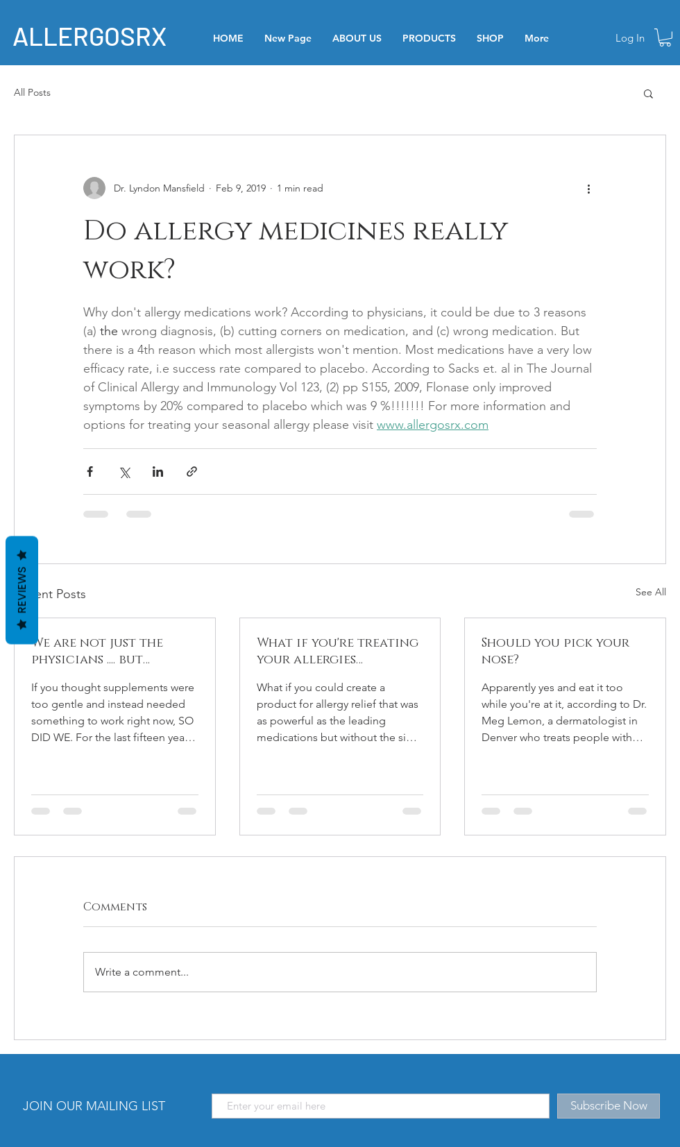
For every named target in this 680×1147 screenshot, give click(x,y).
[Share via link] (191, 471)
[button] (665, 37)
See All (651, 592)
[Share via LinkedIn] (157, 471)
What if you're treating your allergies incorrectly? (337, 651)
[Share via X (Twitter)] (123, 471)
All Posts (32, 92)
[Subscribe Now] (608, 1106)
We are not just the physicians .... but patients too (97, 651)
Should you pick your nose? (555, 651)
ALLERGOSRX (89, 35)
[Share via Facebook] (89, 471)
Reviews (22, 590)
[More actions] (588, 188)
